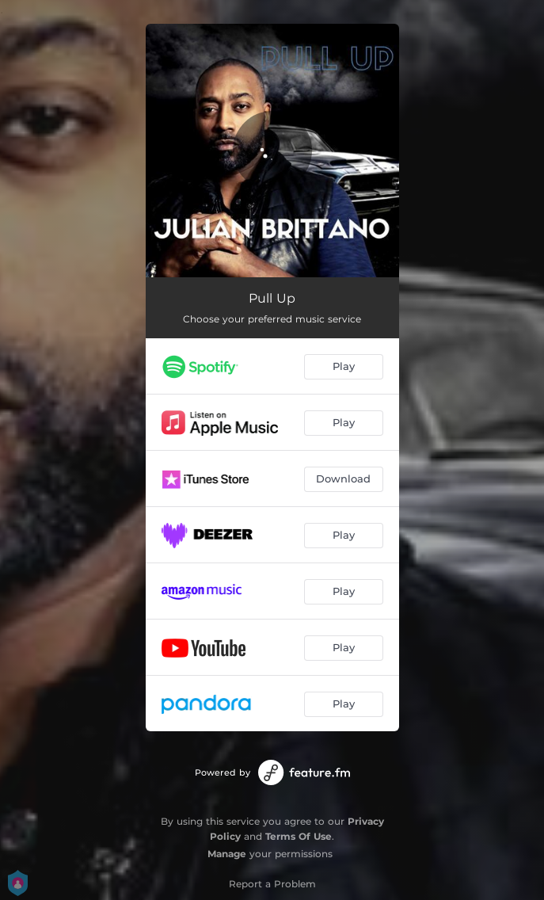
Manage (226, 854)
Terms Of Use (298, 836)
